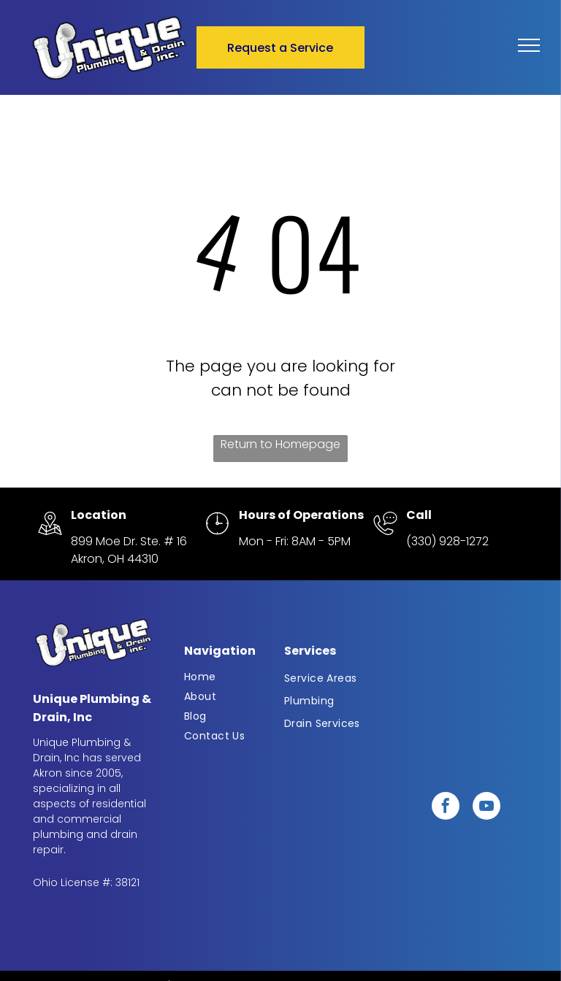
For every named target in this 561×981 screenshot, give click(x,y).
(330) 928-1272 (447, 541)
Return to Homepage (280, 444)
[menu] (529, 45)
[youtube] (486, 807)
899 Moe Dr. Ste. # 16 (129, 541)
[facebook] (445, 807)
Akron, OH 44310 (115, 558)
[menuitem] (231, 677)
